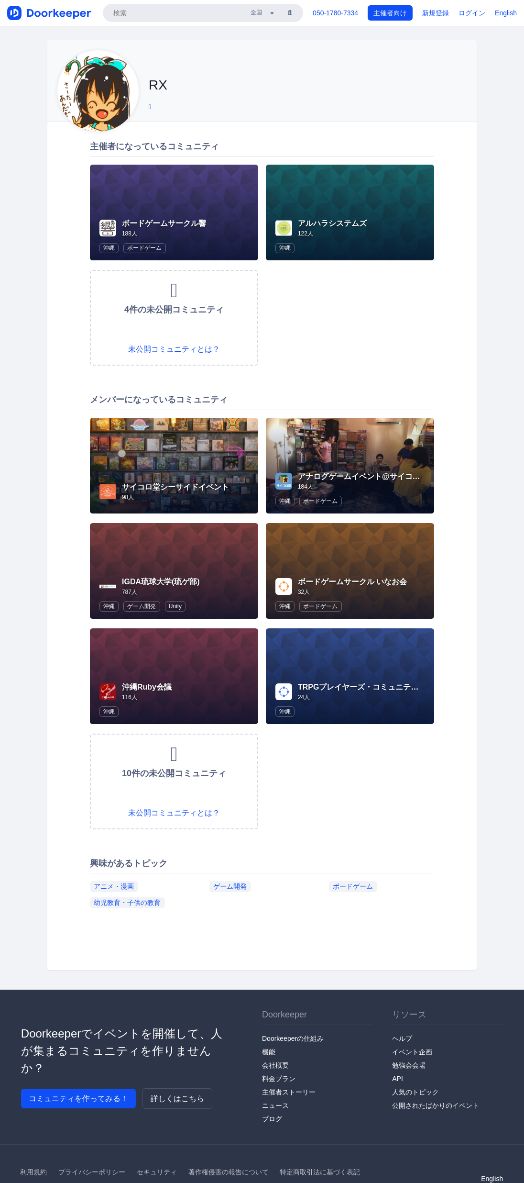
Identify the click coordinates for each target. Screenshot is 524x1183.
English (506, 13)
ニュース (275, 1105)
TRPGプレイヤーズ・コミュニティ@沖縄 (369, 687)
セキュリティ (157, 1172)
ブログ (272, 1119)
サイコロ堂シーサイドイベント (175, 487)
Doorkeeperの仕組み (293, 1038)
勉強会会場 (409, 1065)
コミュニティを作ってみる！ (78, 1098)
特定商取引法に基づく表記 (320, 1172)
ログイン (471, 13)
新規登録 (435, 13)
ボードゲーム (144, 248)
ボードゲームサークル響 (164, 223)
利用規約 (33, 1172)
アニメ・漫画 (114, 886)
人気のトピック (415, 1092)
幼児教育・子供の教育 (127, 902)
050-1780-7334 (335, 13)
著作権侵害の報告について (228, 1172)
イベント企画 (412, 1052)
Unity (175, 606)
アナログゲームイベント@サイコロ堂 (363, 476)
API (397, 1079)
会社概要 (275, 1065)
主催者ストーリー (289, 1092)
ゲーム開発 (141, 606)
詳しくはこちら (177, 1098)
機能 (268, 1052)
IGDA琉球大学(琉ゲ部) (161, 582)
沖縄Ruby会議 (147, 687)
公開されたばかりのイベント (435, 1105)
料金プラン (278, 1079)
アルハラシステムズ (332, 223)
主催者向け (390, 13)
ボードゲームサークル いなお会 (352, 582)
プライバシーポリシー (91, 1172)
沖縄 (109, 248)
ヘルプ (402, 1038)
